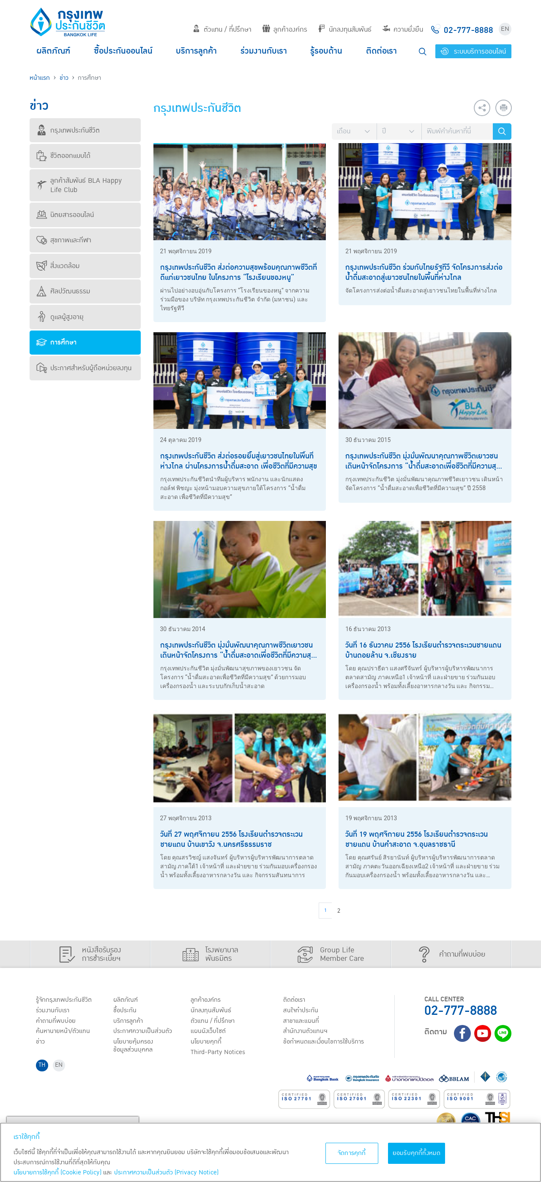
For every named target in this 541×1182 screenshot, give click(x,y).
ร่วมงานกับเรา (263, 51)
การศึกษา (56, 342)
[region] (270, 1152)
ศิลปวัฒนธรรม (63, 291)
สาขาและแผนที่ (302, 1022)
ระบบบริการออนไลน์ (473, 51)
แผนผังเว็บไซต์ (209, 1032)
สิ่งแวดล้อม (57, 265)
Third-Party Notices (219, 1054)
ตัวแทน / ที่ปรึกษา (222, 29)
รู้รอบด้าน (326, 51)
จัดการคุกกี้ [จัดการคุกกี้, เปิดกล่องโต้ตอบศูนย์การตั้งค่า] (352, 1153)
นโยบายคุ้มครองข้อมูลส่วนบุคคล (134, 1047)
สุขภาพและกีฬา (63, 240)
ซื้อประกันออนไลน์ (123, 51)
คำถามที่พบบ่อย (56, 1022)
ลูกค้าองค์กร (284, 29)
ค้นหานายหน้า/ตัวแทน (64, 1032)
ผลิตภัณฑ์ (53, 51)
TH (42, 1067)
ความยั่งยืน (403, 29)
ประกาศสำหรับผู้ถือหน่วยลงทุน (83, 368)
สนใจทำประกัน (302, 1011)
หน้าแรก (40, 78)
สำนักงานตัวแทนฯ (306, 1032)
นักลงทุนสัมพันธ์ (345, 29)
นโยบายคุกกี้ (207, 1043)
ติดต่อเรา (381, 51)
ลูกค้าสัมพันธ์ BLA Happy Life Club (79, 185)
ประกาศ (144, 1032)
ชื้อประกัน (125, 1011)
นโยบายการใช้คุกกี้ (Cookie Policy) (57, 1172)
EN (505, 29)
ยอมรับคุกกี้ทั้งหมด (417, 1153)
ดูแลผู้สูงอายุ (60, 317)
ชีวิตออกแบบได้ (63, 155)
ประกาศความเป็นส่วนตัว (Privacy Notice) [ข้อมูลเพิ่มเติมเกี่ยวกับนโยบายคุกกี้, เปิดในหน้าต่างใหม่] (166, 1172)
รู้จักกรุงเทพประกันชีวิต (64, 1000)
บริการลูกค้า (196, 51)
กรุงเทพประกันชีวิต (68, 130)
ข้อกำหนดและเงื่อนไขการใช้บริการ (326, 1043)
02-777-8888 (460, 1011)
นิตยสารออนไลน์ (65, 214)
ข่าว (64, 78)
